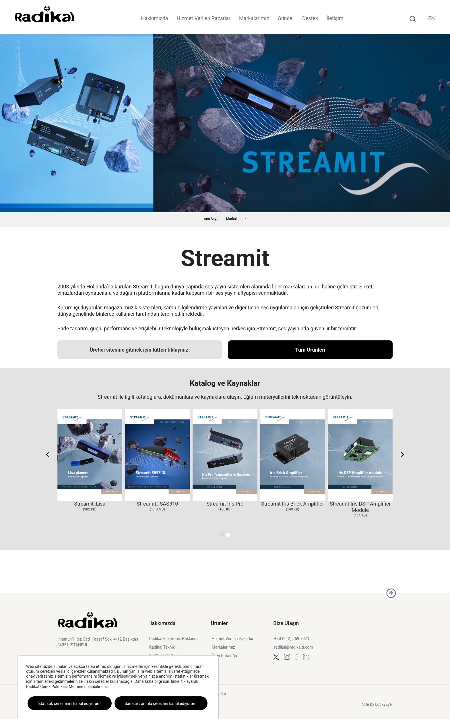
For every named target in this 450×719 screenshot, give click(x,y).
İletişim (335, 18)
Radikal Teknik (162, 647)
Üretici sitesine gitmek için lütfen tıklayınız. (140, 350)
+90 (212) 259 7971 (291, 638)
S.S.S (221, 693)
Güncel (285, 18)
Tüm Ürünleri (310, 350)
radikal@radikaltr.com (293, 647)
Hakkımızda (154, 18)
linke (175, 681)
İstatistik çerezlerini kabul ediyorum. (70, 703)
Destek (310, 18)
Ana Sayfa (211, 219)
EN (431, 18)
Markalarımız (254, 18)
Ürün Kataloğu (224, 656)
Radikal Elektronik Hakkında (174, 638)
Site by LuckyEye (377, 704)
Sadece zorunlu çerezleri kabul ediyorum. (161, 703)
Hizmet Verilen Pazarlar (203, 18)
